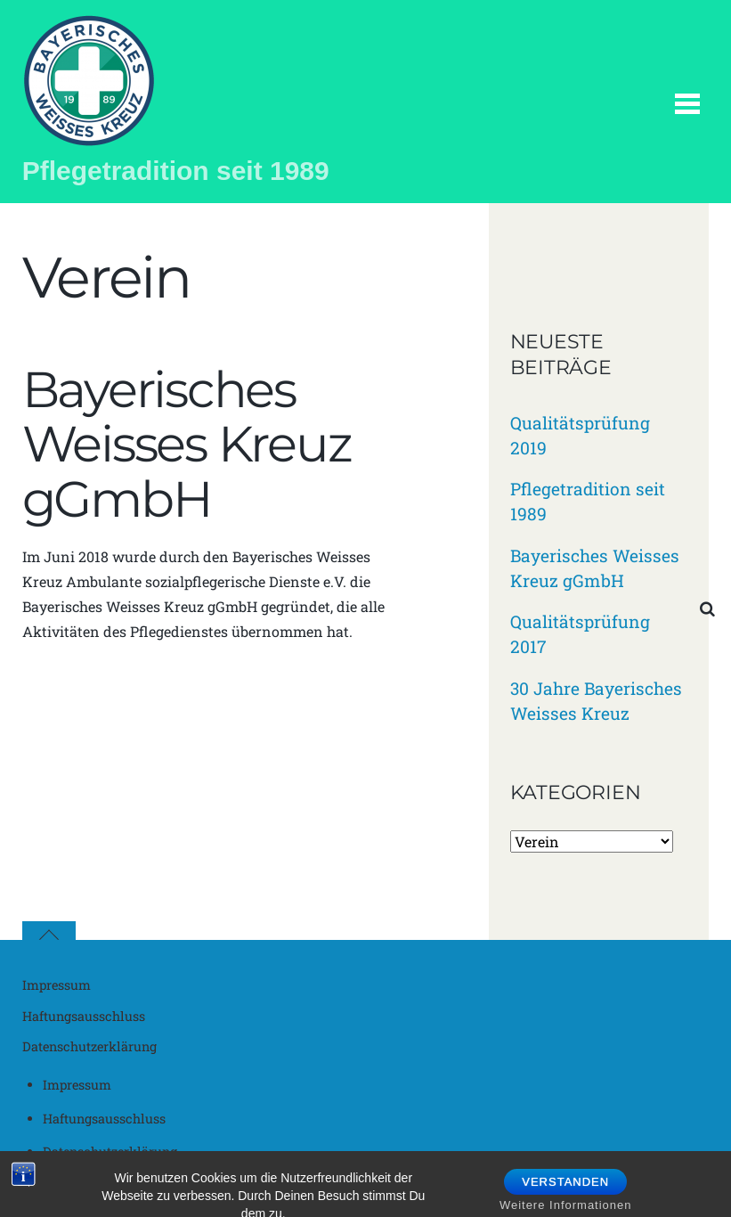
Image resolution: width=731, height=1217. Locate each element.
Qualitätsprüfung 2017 (580, 634)
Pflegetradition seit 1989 (587, 501)
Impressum (56, 984)
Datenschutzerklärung (89, 1046)
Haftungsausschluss (83, 1016)
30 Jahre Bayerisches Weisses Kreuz (596, 700)
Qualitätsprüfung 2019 (580, 435)
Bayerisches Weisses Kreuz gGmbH (187, 444)
